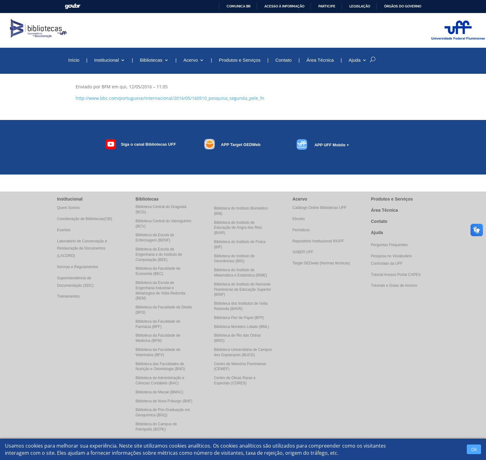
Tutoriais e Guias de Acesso (394, 285)
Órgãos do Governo (402, 6)
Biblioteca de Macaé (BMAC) (159, 392)
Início (73, 60)
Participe (326, 6)
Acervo (190, 60)
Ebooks (299, 219)
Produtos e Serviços (239, 60)
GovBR (72, 6)
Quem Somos (68, 208)
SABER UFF (303, 252)
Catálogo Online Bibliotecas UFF (320, 208)
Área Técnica (320, 60)
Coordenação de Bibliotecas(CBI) (84, 219)
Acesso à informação (284, 6)
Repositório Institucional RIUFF (318, 241)
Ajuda (354, 60)
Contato (283, 60)
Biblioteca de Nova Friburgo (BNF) (163, 401)
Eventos (63, 230)
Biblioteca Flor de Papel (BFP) (239, 318)
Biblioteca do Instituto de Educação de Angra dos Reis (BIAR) (238, 227)
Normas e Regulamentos (77, 267)
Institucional (106, 60)
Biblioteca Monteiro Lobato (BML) (241, 327)
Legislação (359, 6)
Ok (474, 449)
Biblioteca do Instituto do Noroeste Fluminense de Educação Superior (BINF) (242, 289)
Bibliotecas (151, 60)
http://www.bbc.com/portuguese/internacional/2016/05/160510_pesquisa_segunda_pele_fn (170, 98)
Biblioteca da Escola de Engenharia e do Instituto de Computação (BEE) (158, 254)
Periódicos (301, 230)
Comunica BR (238, 6)
